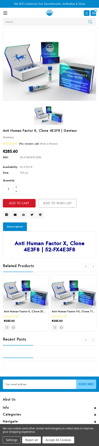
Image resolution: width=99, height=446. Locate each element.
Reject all (31, 440)
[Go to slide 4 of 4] (86, 266)
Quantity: (9, 180)
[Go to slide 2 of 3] (93, 340)
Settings (11, 440)
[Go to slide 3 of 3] (86, 340)
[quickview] (13, 327)
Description (15, 227)
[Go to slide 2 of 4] (93, 266)
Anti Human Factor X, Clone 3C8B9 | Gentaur (33, 311)
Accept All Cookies (58, 440)
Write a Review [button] (49, 144)
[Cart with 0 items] (93, 13)
